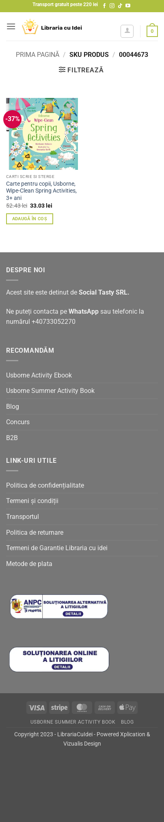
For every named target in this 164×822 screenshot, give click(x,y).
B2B (12, 438)
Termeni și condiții (32, 501)
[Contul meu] (127, 31)
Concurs (18, 422)
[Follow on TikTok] (120, 6)
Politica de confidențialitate (45, 485)
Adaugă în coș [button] (29, 218)
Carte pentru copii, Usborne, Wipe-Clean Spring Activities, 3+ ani (41, 190)
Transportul (22, 517)
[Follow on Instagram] (112, 6)
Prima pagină (37, 55)
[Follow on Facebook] (104, 6)
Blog (12, 406)
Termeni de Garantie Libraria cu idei (57, 548)
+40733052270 (54, 321)
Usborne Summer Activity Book (50, 391)
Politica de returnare (34, 532)
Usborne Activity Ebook (39, 375)
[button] (11, 26)
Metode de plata (29, 564)
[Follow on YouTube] (127, 6)
